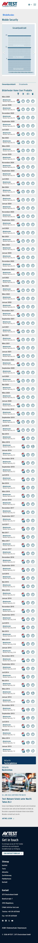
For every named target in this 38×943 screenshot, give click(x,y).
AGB (4, 928)
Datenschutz (12, 928)
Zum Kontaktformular (13, 853)
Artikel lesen (8, 818)
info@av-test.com (13, 907)
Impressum (22, 928)
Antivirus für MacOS (19, 795)
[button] (34, 53)
